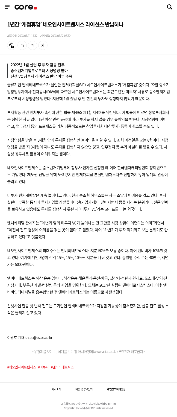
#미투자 (43, 367)
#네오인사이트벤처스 (21, 367)
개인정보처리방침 (116, 389)
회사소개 (56, 389)
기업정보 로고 (26, 7)
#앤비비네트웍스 (62, 367)
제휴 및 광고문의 (83, 389)
